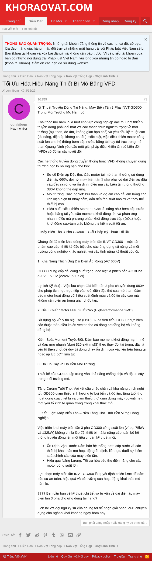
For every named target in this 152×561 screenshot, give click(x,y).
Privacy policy (101, 556)
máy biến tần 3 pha (95, 179)
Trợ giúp (119, 556)
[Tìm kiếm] (145, 21)
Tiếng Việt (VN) (15, 556)
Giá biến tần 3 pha (100, 286)
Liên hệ (53, 556)
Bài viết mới (10, 29)
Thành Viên (81, 21)
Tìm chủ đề (29, 29)
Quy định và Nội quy (75, 556)
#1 (145, 99)
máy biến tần (92, 242)
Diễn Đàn (36, 21)
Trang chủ (13, 21)
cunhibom (12, 90)
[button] (65, 21)
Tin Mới (56, 21)
